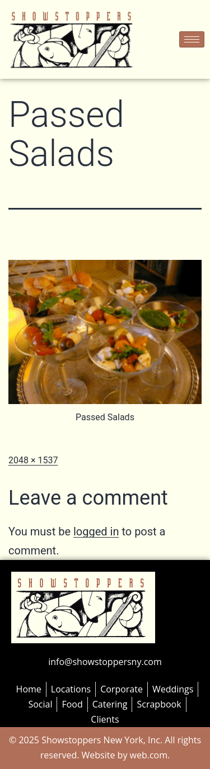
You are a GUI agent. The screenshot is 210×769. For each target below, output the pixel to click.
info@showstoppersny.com (104, 662)
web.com (147, 755)
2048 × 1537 (33, 460)
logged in (96, 531)
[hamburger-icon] (191, 39)
